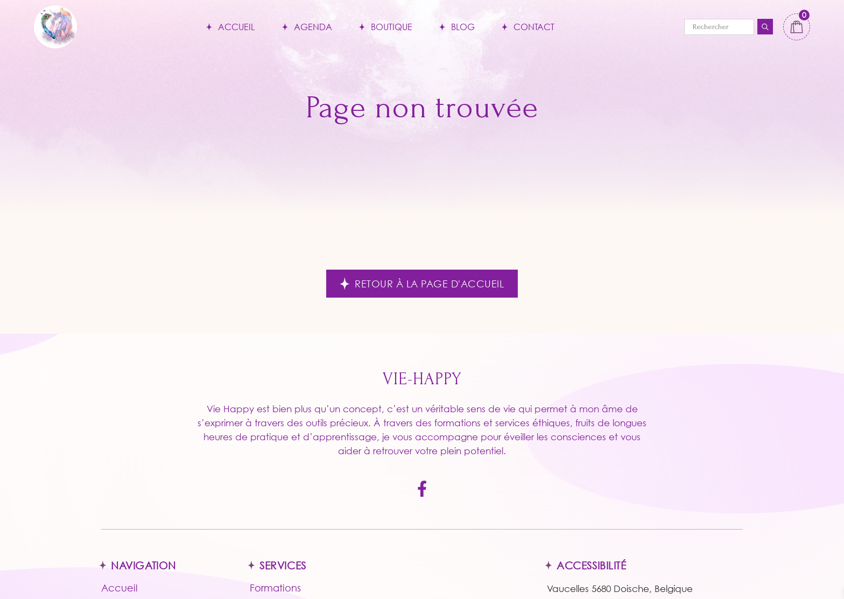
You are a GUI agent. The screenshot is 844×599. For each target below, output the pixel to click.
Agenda (313, 26)
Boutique (391, 26)
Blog (463, 26)
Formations (275, 588)
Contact (534, 26)
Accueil (236, 26)
